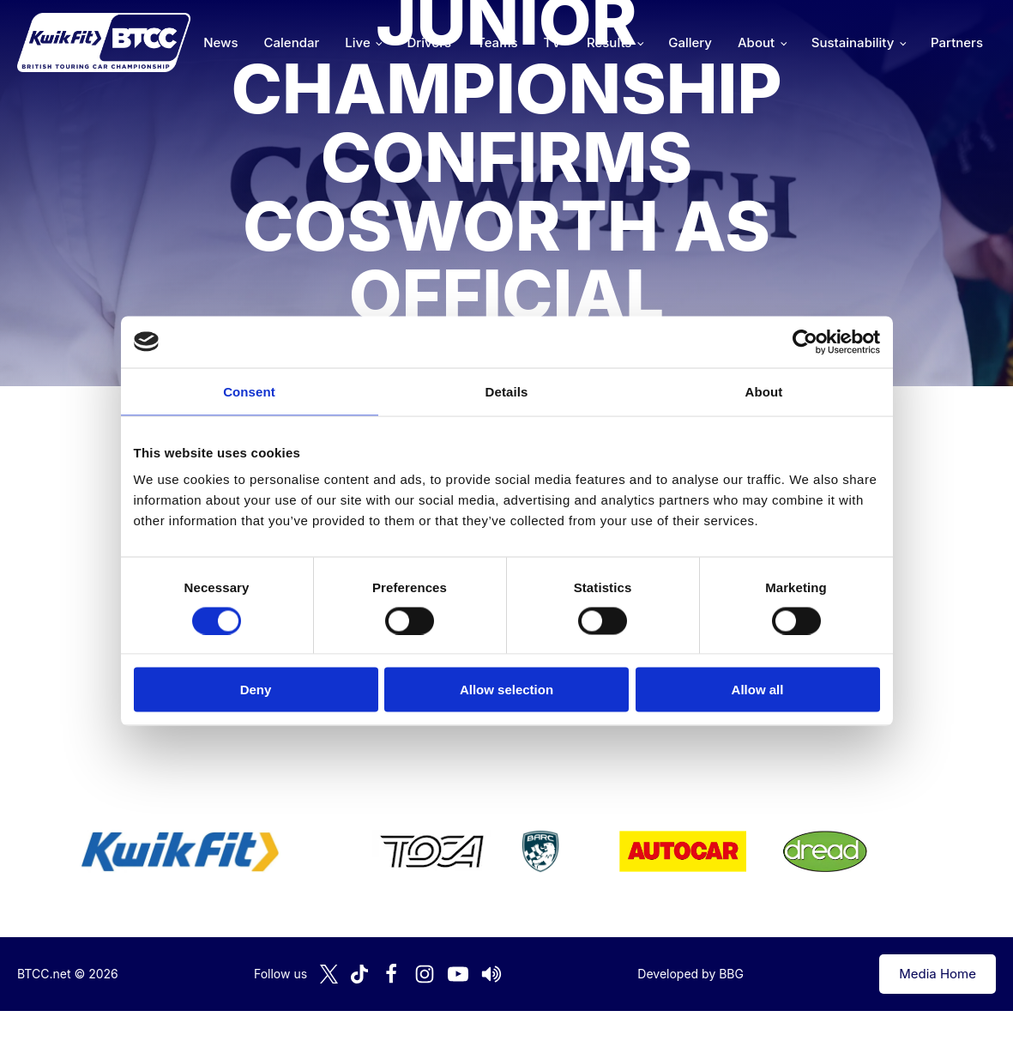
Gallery (690, 42)
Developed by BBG (690, 973)
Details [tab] (506, 391)
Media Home (937, 973)
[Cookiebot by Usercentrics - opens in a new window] (805, 341)
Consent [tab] (249, 391)
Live (357, 42)
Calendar (292, 42)
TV (552, 42)
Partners (957, 42)
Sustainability (852, 42)
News (220, 42)
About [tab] (764, 391)
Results (609, 42)
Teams (497, 42)
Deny (256, 689)
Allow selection (506, 689)
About (756, 42)
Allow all (758, 689)
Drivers (429, 42)
